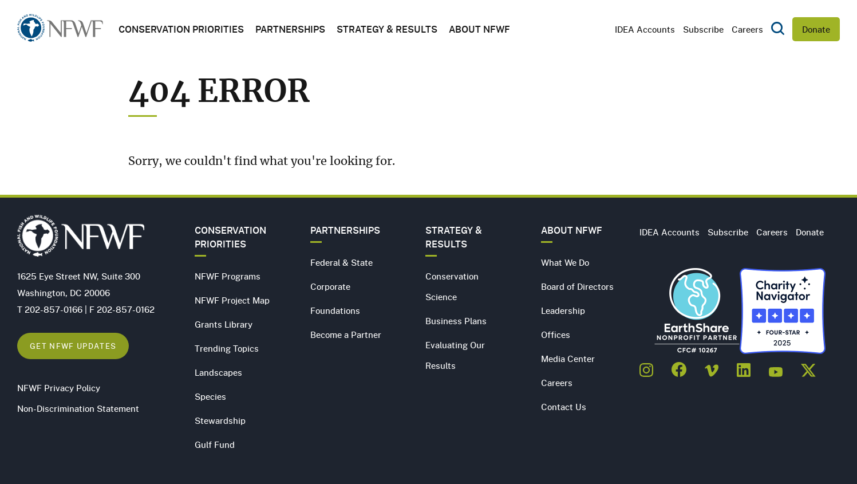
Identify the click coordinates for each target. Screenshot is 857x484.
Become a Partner (345, 334)
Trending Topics (227, 348)
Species (210, 396)
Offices (555, 334)
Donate (816, 29)
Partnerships (290, 29)
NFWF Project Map (232, 300)
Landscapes (218, 372)
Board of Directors (577, 286)
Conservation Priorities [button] (181, 29)
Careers (747, 29)
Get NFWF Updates (73, 345)
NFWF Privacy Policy (58, 387)
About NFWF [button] (479, 29)
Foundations (335, 310)
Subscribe (703, 29)
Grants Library (223, 324)
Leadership (563, 310)
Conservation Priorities (230, 237)
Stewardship (220, 420)
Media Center (568, 358)
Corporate (330, 286)
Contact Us (563, 406)
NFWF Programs (227, 276)
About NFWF (571, 230)
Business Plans (456, 320)
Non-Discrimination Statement (78, 408)
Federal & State (341, 262)
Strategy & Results (387, 29)
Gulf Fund (215, 444)
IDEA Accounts (645, 29)
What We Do (565, 262)
